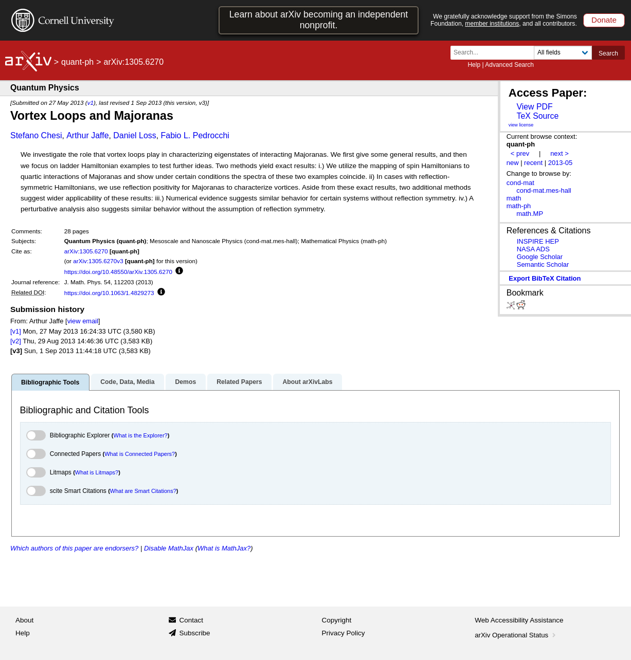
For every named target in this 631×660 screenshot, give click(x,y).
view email (82, 321)
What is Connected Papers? (139, 454)
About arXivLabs (307, 382)
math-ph (519, 206)
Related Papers (239, 382)
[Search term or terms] (495, 53)
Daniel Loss (134, 135)
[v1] (15, 331)
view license (521, 124)
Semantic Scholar (543, 264)
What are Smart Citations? (143, 491)
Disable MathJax (168, 548)
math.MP (529, 213)
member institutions (492, 23)
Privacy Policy (343, 633)
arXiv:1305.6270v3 (98, 261)
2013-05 (560, 163)
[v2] (15, 341)
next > (559, 153)
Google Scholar (540, 257)
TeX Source (537, 116)
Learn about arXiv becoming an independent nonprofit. (318, 19)
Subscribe (194, 633)
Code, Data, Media (127, 382)
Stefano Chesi (36, 135)
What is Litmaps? (96, 472)
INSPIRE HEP (538, 241)
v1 (90, 102)
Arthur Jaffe (87, 135)
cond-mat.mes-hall (543, 190)
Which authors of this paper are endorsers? (74, 548)
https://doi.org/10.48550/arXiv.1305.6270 (118, 271)
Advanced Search (509, 64)
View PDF (534, 106)
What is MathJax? (223, 548)
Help (473, 64)
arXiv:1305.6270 (86, 251)
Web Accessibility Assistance (519, 620)
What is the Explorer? (141, 435)
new (513, 163)
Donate (604, 19)
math (514, 198)
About (24, 620)
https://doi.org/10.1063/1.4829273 (109, 292)
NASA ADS (533, 249)
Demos (185, 382)
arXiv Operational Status (516, 635)
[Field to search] (563, 53)
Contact (191, 620)
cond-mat (520, 183)
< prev (520, 153)
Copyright (337, 620)
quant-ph (77, 62)
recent (533, 163)
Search (608, 53)
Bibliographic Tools (50, 382)
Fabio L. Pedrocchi (194, 135)
